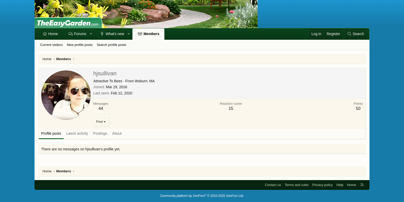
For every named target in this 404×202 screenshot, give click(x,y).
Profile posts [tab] (51, 133)
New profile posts (79, 45)
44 (100, 108)
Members (151, 34)
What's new (115, 34)
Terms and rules (296, 185)
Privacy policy (322, 185)
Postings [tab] (100, 133)
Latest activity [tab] (77, 133)
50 (358, 108)
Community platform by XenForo (202, 196)
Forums (80, 34)
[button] (91, 34)
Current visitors (51, 45)
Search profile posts (111, 45)
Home (53, 34)
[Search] (355, 34)
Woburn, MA (145, 81)
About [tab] (117, 133)
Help (339, 185)
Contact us (273, 185)
